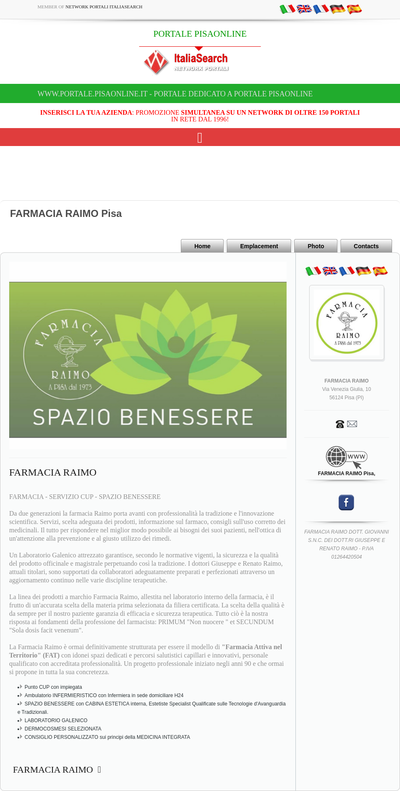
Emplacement (259, 246)
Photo (316, 246)
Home (202, 246)
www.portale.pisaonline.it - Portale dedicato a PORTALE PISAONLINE (175, 94)
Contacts (366, 246)
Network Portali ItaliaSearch (103, 6)
